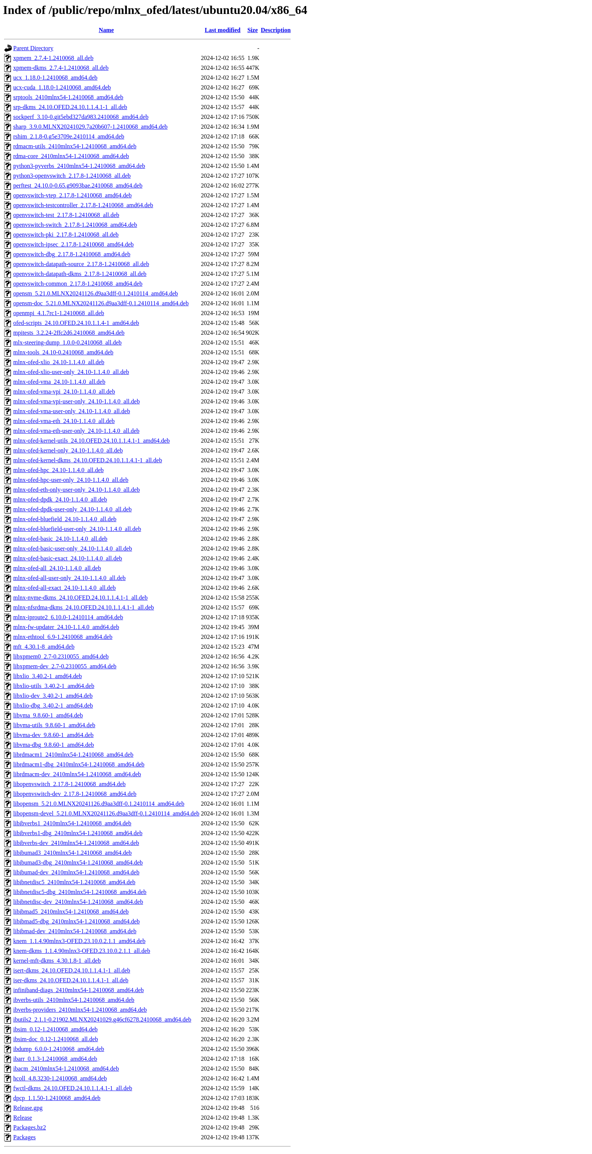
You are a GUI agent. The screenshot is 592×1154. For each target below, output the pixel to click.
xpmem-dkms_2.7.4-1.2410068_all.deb (60, 68)
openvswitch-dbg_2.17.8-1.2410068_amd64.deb (71, 254)
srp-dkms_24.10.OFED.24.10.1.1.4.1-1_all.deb (70, 107)
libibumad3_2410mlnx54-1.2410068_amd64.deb (72, 852)
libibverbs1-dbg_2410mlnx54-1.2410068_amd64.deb (77, 833)
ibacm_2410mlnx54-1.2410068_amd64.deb (66, 1068)
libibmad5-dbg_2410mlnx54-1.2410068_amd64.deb (76, 921)
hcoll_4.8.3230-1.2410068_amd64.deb (60, 1078)
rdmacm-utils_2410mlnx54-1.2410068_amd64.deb (74, 146)
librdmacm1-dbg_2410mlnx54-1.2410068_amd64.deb (79, 764)
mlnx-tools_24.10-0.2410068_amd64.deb (63, 352)
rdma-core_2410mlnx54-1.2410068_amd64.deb (71, 156)
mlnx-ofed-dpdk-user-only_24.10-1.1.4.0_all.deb (72, 509)
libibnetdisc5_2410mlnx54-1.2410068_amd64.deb (74, 882)
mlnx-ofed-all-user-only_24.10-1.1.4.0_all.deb (69, 578)
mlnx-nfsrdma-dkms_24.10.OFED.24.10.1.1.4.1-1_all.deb (83, 607)
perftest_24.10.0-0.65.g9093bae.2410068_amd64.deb (77, 185)
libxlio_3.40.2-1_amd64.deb (47, 676)
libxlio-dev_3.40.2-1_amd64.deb (52, 695)
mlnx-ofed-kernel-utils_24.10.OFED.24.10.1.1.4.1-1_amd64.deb (91, 440)
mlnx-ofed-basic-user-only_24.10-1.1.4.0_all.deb (72, 548)
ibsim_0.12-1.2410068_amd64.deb (55, 1029)
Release (22, 1117)
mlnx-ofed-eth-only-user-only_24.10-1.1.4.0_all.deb (76, 489)
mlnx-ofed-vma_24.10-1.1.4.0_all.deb (59, 382)
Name (106, 30)
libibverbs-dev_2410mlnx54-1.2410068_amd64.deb (76, 843)
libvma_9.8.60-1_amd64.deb (48, 715)
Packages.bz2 (29, 1127)
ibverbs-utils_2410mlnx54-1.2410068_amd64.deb (73, 1000)
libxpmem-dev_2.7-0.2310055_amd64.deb (64, 666)
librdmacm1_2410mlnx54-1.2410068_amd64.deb (73, 754)
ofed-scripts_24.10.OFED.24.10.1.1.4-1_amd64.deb (76, 323)
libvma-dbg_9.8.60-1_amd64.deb (53, 745)
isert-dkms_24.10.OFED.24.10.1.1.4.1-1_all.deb (71, 970)
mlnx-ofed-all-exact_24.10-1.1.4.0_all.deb (64, 588)
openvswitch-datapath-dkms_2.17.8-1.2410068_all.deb (79, 274)
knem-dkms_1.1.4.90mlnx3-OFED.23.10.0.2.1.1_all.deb (81, 951)
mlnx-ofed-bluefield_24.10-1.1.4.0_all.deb (64, 519)
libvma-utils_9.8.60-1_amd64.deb (54, 725)
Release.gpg (28, 1108)
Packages (24, 1137)
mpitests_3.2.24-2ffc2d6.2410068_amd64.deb (69, 332)
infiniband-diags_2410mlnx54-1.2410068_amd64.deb (78, 990)
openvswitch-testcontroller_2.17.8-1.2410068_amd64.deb (83, 205)
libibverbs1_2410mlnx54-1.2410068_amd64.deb (72, 823)
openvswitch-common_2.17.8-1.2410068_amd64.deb (77, 283)
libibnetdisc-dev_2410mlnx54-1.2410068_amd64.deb (78, 902)
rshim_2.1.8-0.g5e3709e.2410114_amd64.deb (68, 136)
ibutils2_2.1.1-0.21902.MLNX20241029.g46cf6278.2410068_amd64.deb (102, 1019)
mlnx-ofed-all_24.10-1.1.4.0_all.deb (57, 568)
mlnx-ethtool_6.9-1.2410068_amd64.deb (63, 637)
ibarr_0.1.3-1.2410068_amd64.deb (55, 1059)
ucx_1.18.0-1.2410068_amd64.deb (55, 77)
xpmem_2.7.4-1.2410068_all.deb (53, 58)
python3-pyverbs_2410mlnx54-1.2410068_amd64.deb (79, 166)
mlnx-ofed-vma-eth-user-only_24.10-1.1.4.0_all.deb (76, 431)
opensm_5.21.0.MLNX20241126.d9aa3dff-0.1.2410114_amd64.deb (95, 293)
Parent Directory (33, 48)
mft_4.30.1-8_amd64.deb (43, 646)
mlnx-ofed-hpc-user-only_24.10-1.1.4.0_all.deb (70, 480)
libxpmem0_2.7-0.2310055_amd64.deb (61, 656)
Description (276, 30)
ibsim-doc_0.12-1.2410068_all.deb (55, 1039)
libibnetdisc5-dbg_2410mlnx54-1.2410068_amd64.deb (79, 892)
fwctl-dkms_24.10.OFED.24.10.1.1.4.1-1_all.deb (72, 1088)
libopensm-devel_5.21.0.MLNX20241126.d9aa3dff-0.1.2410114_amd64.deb (106, 813)
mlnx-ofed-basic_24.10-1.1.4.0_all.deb (60, 538)
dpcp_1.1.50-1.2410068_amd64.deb (56, 1098)
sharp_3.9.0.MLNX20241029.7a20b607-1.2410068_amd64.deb (90, 126)
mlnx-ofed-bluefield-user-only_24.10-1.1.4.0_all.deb (77, 529)
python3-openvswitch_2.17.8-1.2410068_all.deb (72, 175)
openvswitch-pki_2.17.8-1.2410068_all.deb (66, 234)
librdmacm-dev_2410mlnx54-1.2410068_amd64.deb (77, 774)
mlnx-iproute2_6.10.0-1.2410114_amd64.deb (68, 617)
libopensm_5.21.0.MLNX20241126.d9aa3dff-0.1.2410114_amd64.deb (98, 803)
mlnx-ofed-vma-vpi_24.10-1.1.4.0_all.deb (64, 391)
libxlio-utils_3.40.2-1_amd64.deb (53, 686)
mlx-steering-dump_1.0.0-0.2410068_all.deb (67, 342)
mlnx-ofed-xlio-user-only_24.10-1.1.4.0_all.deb (71, 372)
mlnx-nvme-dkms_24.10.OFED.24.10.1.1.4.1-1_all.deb (80, 597)
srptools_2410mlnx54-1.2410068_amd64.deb (68, 97)
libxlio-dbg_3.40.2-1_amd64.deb (53, 705)
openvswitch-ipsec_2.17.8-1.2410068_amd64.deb (73, 244)
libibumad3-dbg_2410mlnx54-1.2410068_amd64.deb (78, 862)
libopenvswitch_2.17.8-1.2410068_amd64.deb (69, 784)
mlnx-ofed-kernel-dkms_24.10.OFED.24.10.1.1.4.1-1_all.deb (87, 460)
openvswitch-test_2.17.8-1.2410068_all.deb (66, 215)
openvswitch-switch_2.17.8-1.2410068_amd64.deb (75, 225)
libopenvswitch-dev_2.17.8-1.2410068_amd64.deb (74, 794)
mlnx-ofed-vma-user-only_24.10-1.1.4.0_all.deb (71, 411)
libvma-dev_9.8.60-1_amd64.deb (53, 735)
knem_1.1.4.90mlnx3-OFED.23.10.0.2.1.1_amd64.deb (79, 941)
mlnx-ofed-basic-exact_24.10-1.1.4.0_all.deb (67, 558)
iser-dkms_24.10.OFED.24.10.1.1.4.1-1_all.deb (70, 980)
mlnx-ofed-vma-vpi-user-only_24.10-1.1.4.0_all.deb (76, 401)
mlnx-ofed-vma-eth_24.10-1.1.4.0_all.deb (64, 421)
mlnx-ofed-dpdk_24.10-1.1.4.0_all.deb (60, 499)
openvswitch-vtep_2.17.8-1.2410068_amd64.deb (72, 195)
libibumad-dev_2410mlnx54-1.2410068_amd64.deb (76, 872)
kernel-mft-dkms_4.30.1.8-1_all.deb (57, 960)
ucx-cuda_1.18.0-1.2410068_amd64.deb (62, 87)
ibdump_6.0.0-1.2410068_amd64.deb (58, 1049)
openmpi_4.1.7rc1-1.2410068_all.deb (58, 313)
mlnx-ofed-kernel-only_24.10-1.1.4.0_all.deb (68, 450)
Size (252, 30)
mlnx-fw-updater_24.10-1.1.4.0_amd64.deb (66, 627)
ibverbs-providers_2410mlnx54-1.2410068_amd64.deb (80, 1009)
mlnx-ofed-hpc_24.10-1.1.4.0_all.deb (58, 470)
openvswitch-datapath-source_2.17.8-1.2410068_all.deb (81, 264)
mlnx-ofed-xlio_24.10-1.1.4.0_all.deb (58, 362)
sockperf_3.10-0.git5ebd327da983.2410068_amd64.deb (80, 117)
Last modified (222, 30)
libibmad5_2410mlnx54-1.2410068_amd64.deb (71, 911)
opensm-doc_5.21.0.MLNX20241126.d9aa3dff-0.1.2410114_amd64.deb (101, 303)
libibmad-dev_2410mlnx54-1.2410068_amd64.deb (74, 931)
